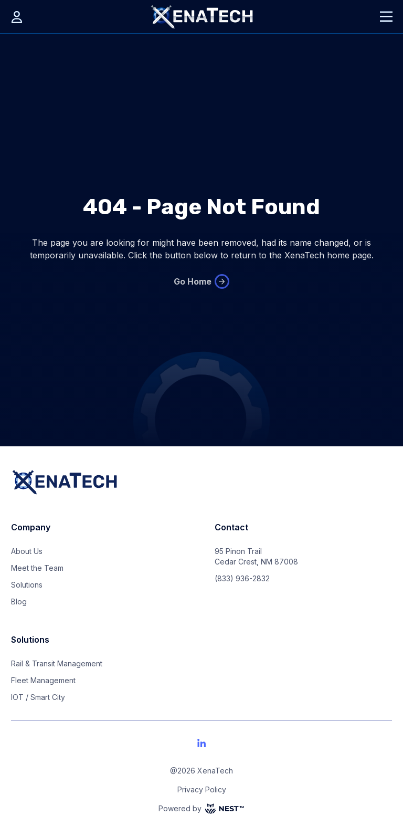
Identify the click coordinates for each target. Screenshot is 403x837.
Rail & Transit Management (56, 663)
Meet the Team (37, 567)
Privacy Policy (201, 789)
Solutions (27, 584)
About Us (27, 551)
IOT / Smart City (38, 697)
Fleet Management (43, 680)
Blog (19, 601)
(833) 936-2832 (242, 578)
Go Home (201, 281)
